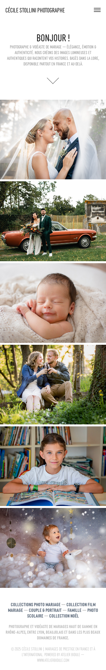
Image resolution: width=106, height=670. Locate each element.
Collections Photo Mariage (35, 604)
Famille (74, 610)
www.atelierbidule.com (53, 660)
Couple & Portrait (45, 610)
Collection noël (64, 615)
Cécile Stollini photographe (35, 10)
